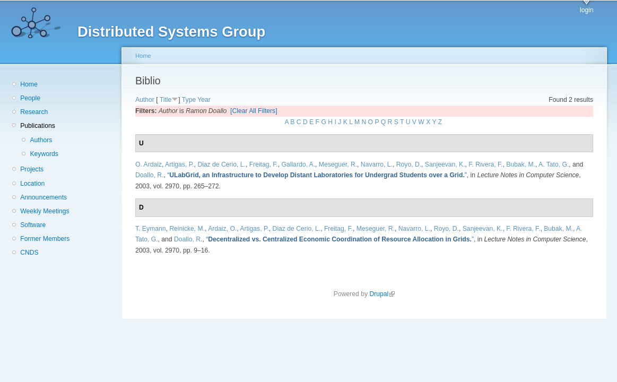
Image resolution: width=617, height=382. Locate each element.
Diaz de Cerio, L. (221, 164)
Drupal (382, 294)
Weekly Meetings (44, 211)
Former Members (44, 238)
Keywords (44, 154)
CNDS (29, 252)
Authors (41, 140)
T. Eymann (150, 228)
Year (204, 99)
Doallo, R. (149, 175)
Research (34, 112)
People (30, 98)
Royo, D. (408, 164)
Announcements (43, 197)
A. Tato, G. (553, 164)
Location (32, 183)
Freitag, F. (263, 164)
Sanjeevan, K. (445, 164)
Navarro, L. (377, 164)
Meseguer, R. (338, 164)
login (587, 10)
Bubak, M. (520, 164)
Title (166, 99)
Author (144, 99)
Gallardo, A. (299, 164)
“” (317, 175)
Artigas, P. (179, 164)
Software (33, 225)
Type (189, 99)
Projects (32, 169)
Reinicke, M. (187, 228)
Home (28, 84)
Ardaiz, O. (222, 228)
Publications (37, 125)
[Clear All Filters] (253, 111)
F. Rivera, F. (485, 164)
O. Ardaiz (148, 164)
